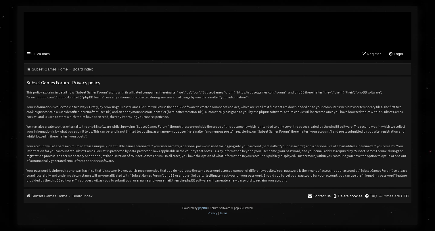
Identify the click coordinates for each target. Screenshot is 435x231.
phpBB (202, 208)
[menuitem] (395, 54)
